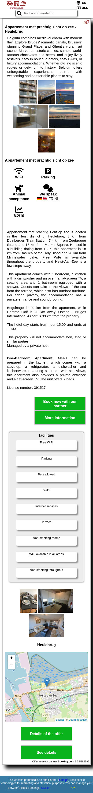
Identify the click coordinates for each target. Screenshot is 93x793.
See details (46, 752)
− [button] (11, 665)
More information (60, 418)
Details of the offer (46, 734)
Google (63, 780)
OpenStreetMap (77, 719)
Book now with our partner (60, 404)
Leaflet (60, 719)
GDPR (45, 787)
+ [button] (11, 658)
